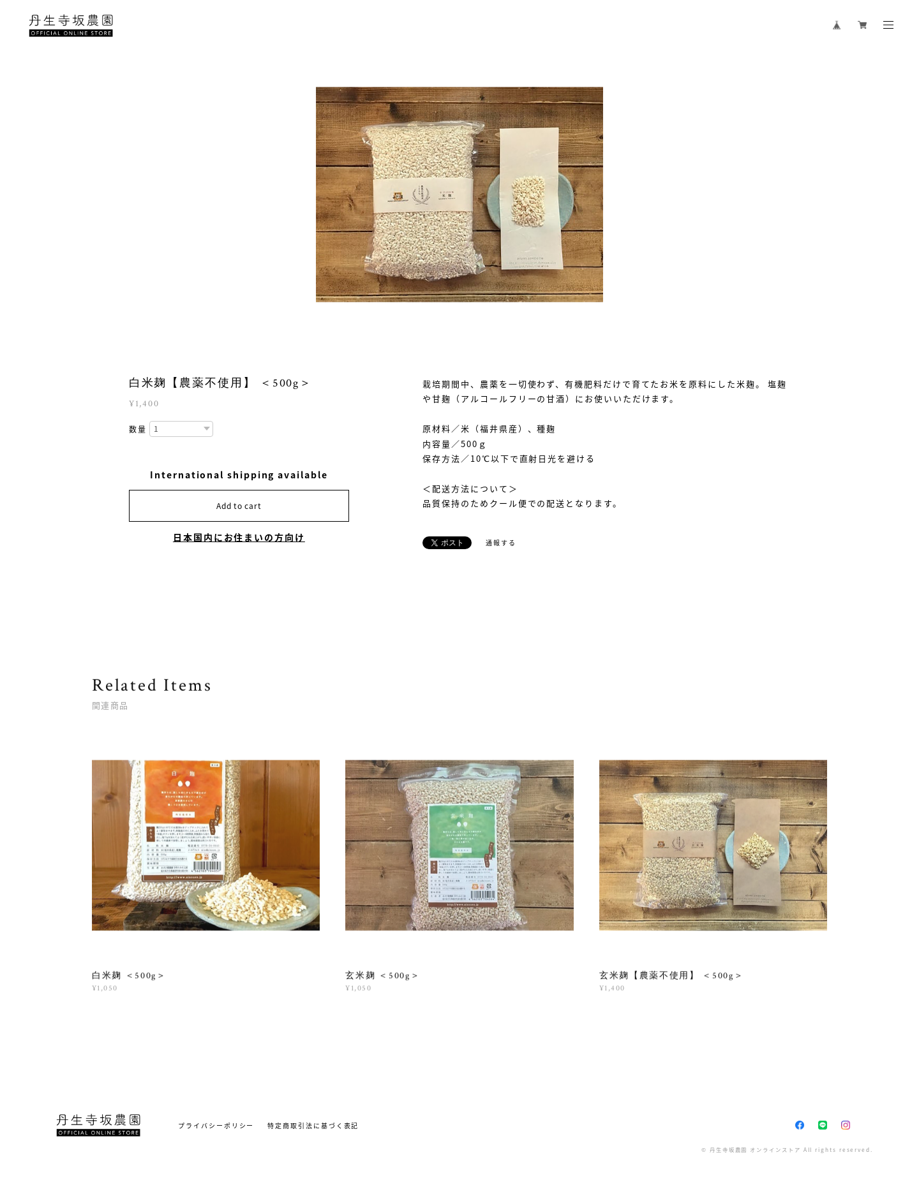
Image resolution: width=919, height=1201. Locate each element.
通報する (501, 542)
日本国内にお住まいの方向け (239, 537)
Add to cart (238, 506)
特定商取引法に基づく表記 (313, 1125)
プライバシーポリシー (216, 1125)
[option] (459, 194)
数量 (138, 429)
